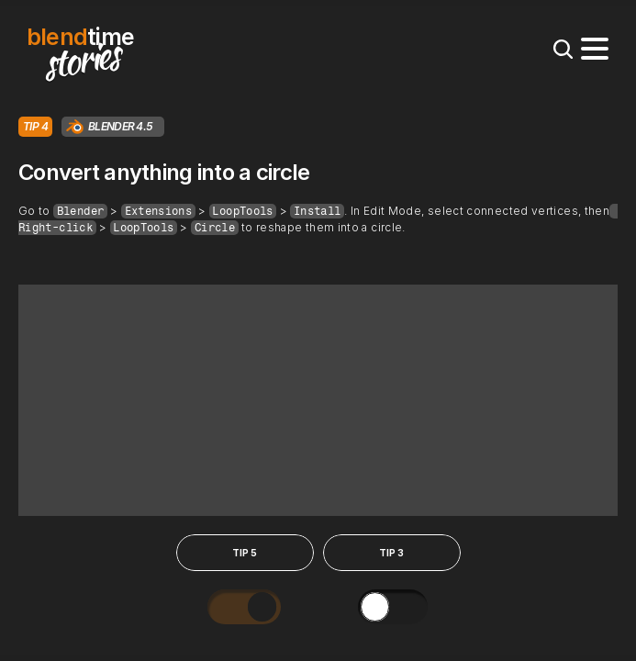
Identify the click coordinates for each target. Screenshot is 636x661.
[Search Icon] (562, 48)
